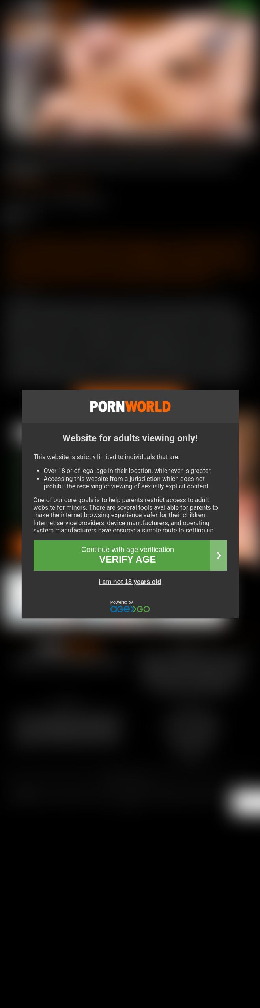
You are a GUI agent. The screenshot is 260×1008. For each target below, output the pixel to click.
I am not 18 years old (130, 581)
